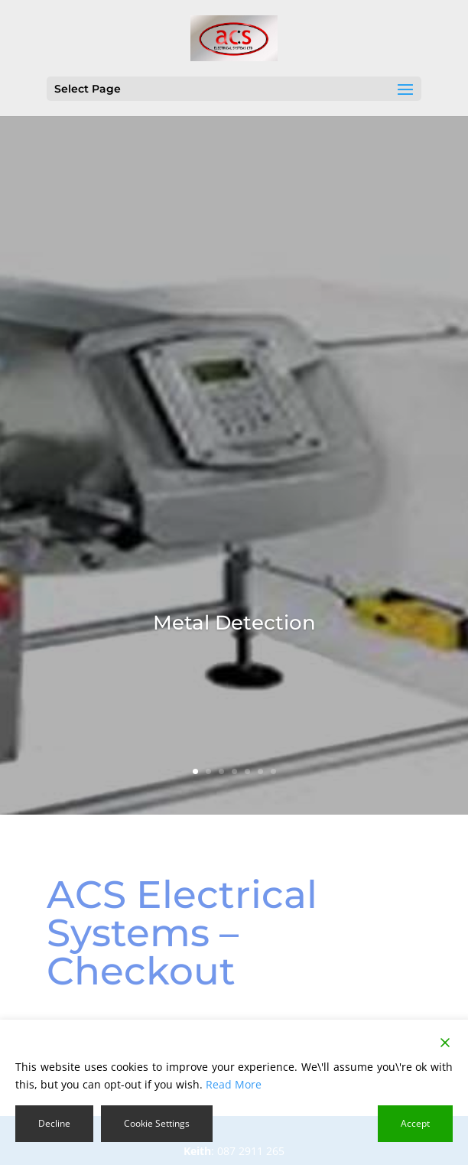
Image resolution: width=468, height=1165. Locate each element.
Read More (234, 1084)
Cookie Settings (157, 1123)
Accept (415, 1123)
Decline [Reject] (54, 1123)
